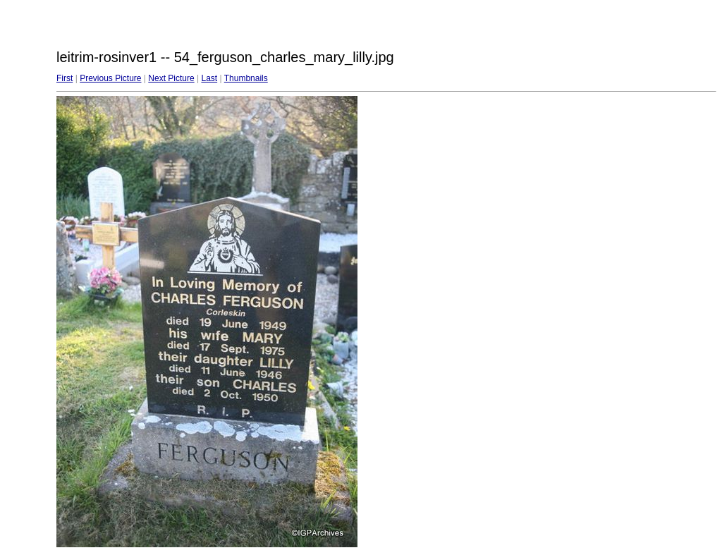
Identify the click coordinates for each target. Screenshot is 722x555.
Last (209, 78)
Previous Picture (110, 78)
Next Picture (171, 78)
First (64, 78)
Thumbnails (246, 78)
